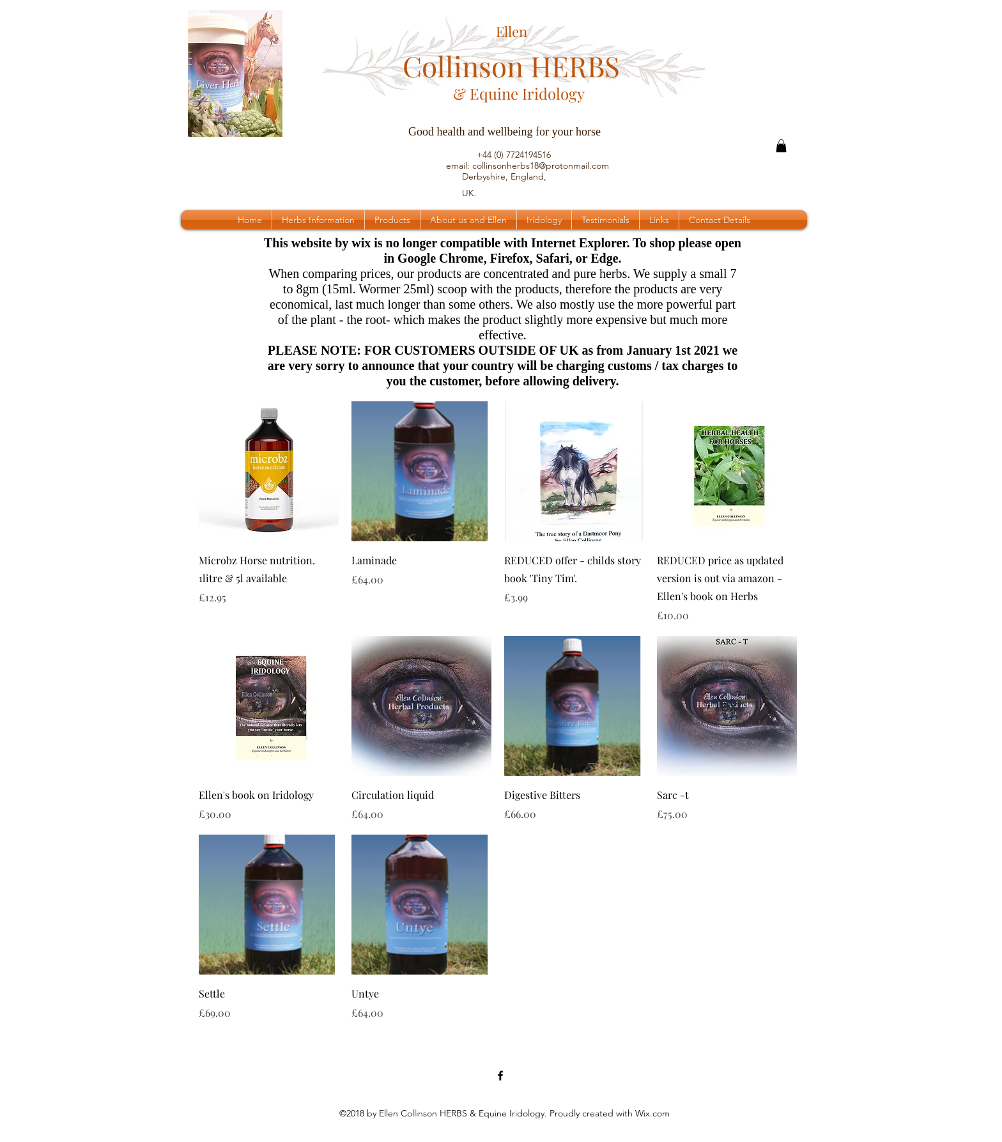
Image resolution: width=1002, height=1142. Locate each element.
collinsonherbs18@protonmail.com (540, 165)
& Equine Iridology (519, 93)
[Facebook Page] (500, 1075)
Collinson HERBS (511, 65)
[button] (781, 145)
